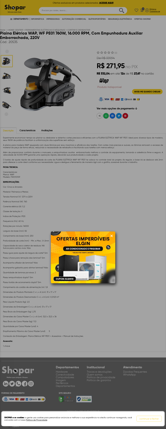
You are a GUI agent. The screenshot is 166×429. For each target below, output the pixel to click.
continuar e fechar (149, 418)
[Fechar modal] (111, 236)
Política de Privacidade (36, 420)
